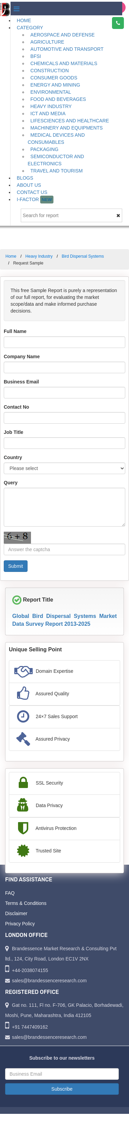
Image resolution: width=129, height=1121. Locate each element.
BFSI (35, 56)
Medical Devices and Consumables (56, 138)
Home (24, 20)
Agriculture (47, 42)
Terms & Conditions (25, 903)
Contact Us (32, 192)
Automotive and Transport (66, 49)
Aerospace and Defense (62, 34)
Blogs (25, 178)
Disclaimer (16, 913)
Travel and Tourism (56, 170)
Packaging (44, 149)
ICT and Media (47, 113)
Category (30, 27)
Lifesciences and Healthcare (69, 120)
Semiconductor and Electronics (56, 160)
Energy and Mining (55, 85)
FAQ (10, 893)
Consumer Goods (53, 77)
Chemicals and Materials (63, 63)
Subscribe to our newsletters (62, 1058)
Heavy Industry (50, 106)
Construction (49, 70)
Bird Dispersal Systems (83, 256)
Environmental (50, 92)
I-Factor (35, 199)
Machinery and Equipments (66, 128)
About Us (29, 185)
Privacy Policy (20, 923)
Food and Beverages (58, 99)
